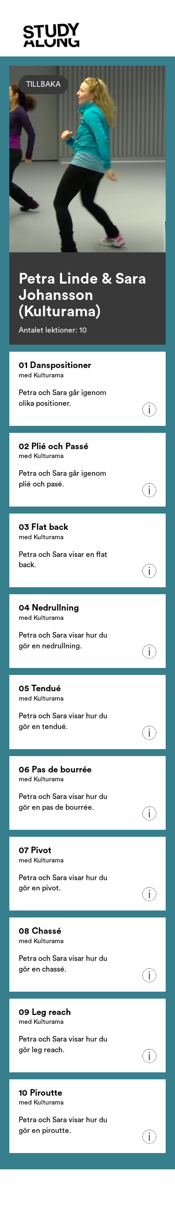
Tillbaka (43, 84)
